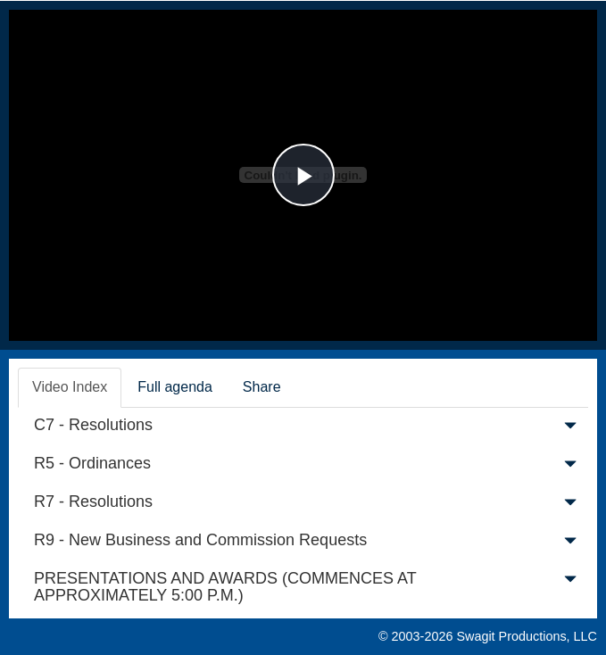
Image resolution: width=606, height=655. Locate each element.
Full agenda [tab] (174, 386)
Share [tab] (262, 386)
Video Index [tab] (69, 386)
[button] (570, 429)
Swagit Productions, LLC (526, 636)
